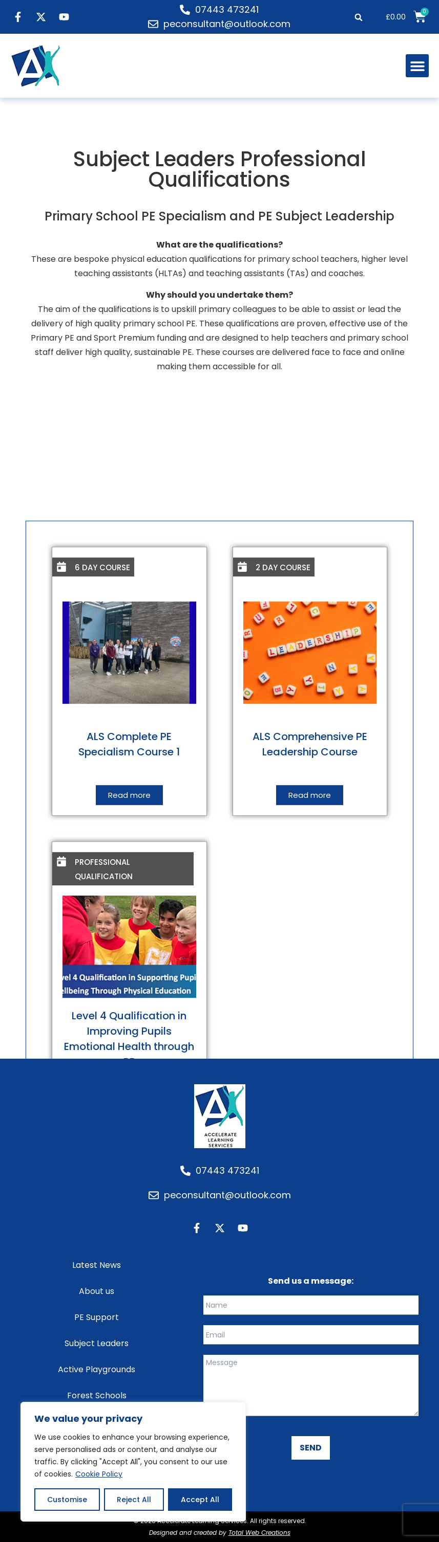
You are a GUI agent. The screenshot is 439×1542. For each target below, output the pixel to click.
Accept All (200, 1499)
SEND (311, 1448)
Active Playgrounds (96, 1369)
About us (96, 1291)
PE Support (96, 1317)
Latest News (96, 1265)
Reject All (134, 1499)
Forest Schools (97, 1395)
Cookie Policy (98, 1474)
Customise (67, 1499)
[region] (133, 1462)
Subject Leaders (97, 1343)
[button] (358, 17)
